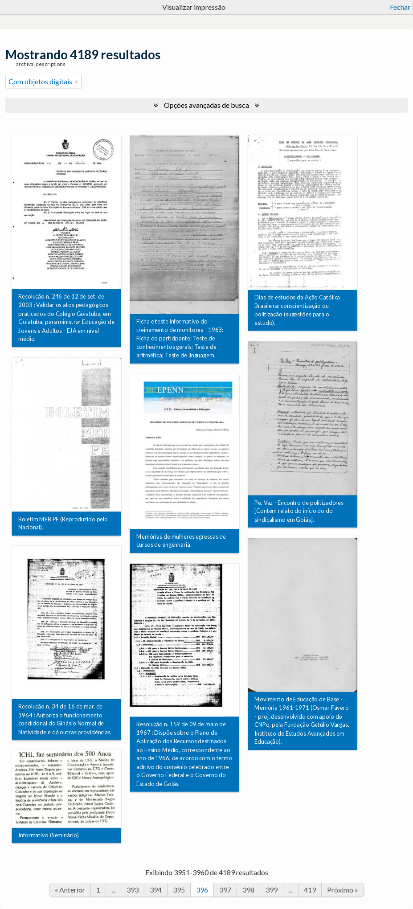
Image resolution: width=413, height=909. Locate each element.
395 (179, 889)
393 (133, 889)
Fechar (400, 7)
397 (225, 889)
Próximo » (342, 889)
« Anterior (70, 889)
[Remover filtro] (76, 81)
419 (310, 889)
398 (248, 889)
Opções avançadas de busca (206, 105)
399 (272, 889)
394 (156, 889)
